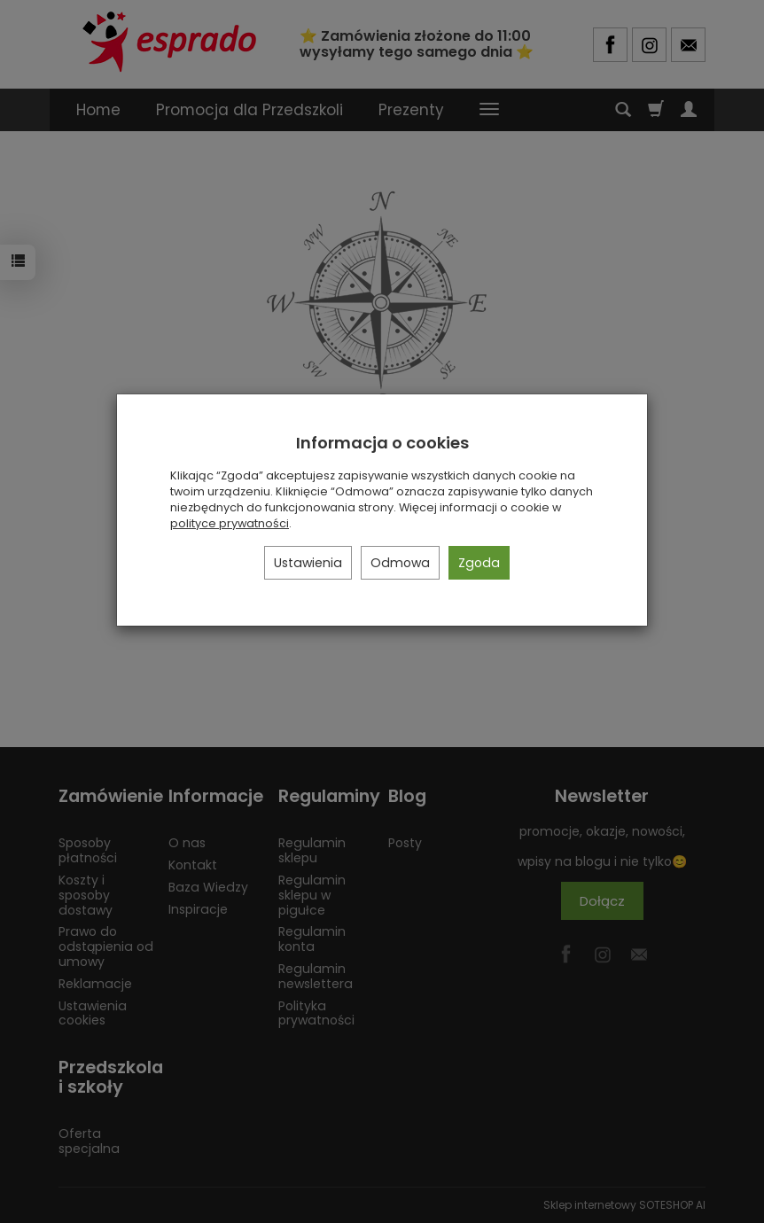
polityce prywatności (229, 523)
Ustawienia (308, 563)
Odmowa (400, 563)
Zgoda (479, 563)
